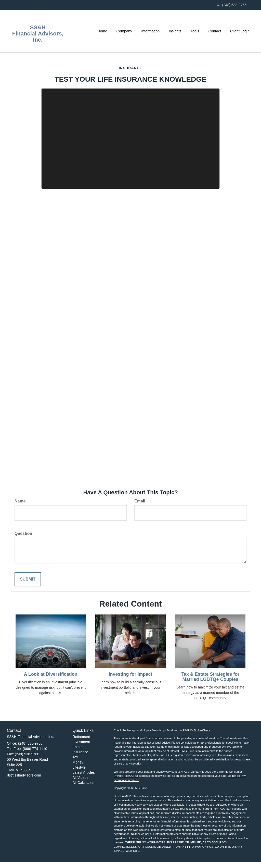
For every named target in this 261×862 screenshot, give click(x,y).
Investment (81, 742)
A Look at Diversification (50, 674)
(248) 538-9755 (231, 5)
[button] (124, 31)
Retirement (81, 737)
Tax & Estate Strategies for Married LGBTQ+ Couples (210, 677)
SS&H (38, 27)
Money (78, 762)
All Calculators (84, 783)
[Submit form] (28, 579)
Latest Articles (84, 772)
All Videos (80, 777)
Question (23, 533)
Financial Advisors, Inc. (37, 37)
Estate (78, 747)
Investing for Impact (130, 674)
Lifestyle (79, 767)
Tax (75, 757)
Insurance (80, 752)
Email (139, 501)
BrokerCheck (202, 730)
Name (20, 501)
